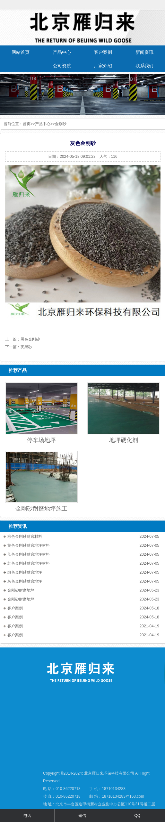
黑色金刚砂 (30, 339)
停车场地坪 (41, 440)
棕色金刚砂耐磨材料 (24, 536)
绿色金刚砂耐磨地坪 (24, 572)
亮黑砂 (26, 347)
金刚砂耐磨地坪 (20, 590)
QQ (137, 815)
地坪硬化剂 (123, 440)
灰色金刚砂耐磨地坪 (24, 581)
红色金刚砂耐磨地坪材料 (28, 563)
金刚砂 (60, 124)
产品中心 (42, 124)
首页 (26, 124)
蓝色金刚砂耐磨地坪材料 (28, 554)
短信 (82, 815)
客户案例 (15, 608)
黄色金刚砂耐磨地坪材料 (28, 545)
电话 (27, 815)
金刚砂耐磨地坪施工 (41, 508)
